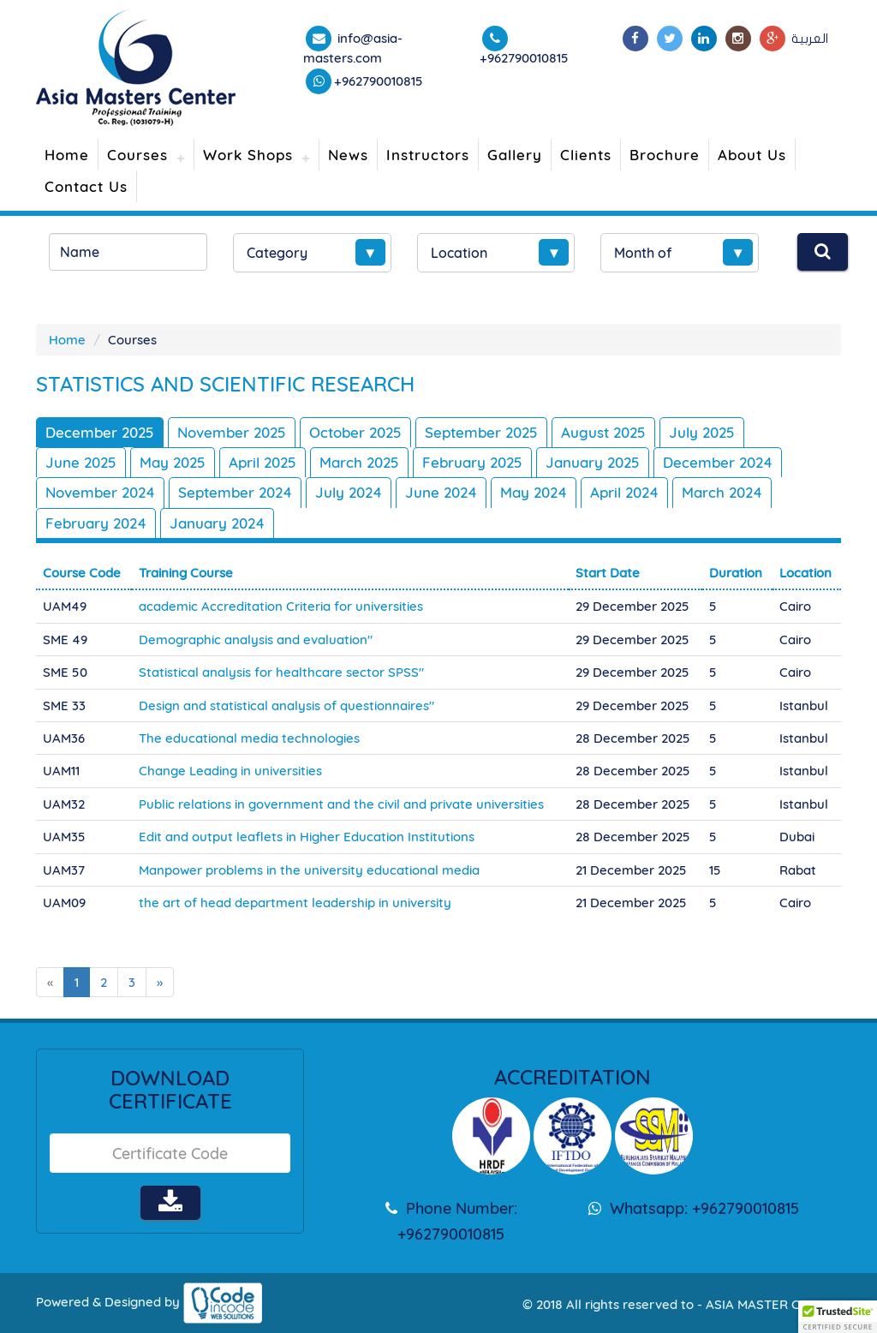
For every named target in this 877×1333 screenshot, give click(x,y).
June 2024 (441, 492)
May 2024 (533, 492)
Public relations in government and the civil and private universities (341, 804)
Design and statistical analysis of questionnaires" (286, 705)
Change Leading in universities (230, 770)
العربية (809, 38)
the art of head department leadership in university (295, 902)
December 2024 (718, 462)
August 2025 (603, 432)
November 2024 (100, 492)
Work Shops (248, 155)
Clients (586, 155)
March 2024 (722, 492)
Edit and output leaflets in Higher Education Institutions (306, 836)
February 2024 (95, 523)
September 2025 (481, 432)
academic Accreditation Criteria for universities (281, 606)
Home (67, 155)
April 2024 (624, 492)
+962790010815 (378, 81)
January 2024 (217, 523)
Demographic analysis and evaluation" (256, 639)
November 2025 (231, 432)
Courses (137, 155)
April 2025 (262, 462)
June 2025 (80, 462)
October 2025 (355, 432)
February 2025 (472, 462)
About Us (752, 155)
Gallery (514, 155)
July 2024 (348, 492)
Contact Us (86, 186)
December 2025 (99, 432)
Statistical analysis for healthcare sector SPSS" (281, 672)
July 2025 (702, 432)
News (348, 155)
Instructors (427, 155)
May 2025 (173, 462)
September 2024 (235, 492)
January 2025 (593, 462)
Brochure (664, 155)
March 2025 (359, 462)
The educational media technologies (249, 738)
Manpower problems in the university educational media (309, 870)
